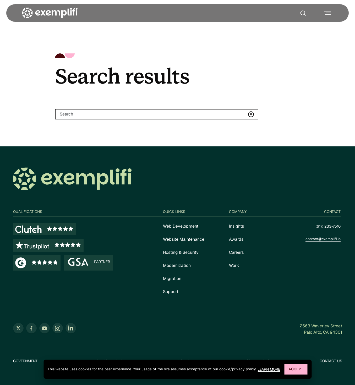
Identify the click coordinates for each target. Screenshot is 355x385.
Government (25, 361)
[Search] (156, 114)
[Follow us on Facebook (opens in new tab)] (31, 328)
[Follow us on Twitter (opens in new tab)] (18, 328)
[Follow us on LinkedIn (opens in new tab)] (70, 328)
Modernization (177, 265)
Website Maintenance (183, 239)
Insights (236, 226)
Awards (236, 239)
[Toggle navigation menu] (327, 13)
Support (170, 291)
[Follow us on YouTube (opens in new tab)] (44, 328)
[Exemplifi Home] (50, 13)
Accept (295, 369)
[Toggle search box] (304, 13)
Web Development (180, 226)
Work (234, 265)
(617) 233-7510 (328, 226)
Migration (172, 278)
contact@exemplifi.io (323, 238)
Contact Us (331, 361)
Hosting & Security (181, 252)
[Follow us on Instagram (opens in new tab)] (57, 328)
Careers (236, 252)
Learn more (269, 369)
